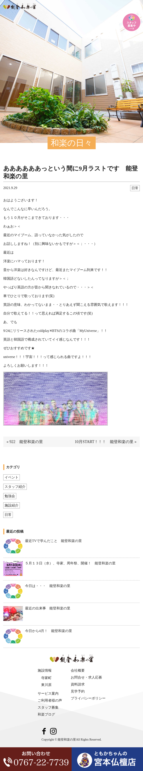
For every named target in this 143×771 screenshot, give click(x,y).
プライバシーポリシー (88, 698)
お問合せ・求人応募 (86, 677)
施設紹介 (12, 505)
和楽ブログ (46, 714)
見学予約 (78, 691)
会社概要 (78, 670)
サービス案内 (48, 693)
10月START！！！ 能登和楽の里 (104, 442)
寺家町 (46, 678)
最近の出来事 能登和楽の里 (47, 608)
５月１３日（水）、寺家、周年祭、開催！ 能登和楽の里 (70, 563)
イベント (12, 477)
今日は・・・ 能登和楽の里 (47, 586)
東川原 (46, 685)
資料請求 (78, 684)
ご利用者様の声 (50, 700)
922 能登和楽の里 (26, 442)
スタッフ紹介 (15, 486)
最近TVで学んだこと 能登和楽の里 (53, 541)
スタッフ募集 (48, 707)
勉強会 (10, 496)
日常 (134, 188)
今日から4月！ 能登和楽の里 (48, 631)
